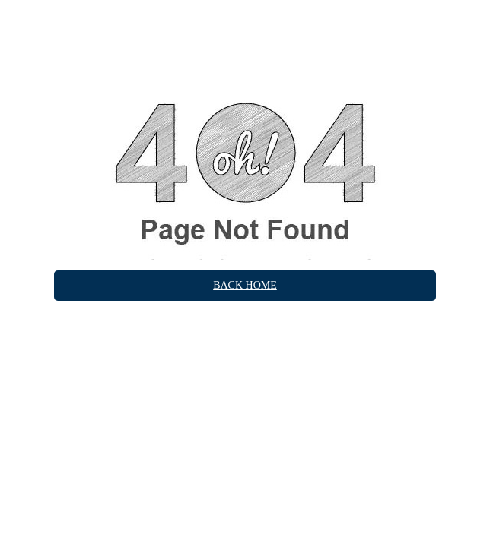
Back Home (245, 285)
